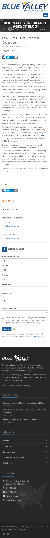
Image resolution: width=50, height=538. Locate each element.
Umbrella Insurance (13, 226)
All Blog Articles (10, 209)
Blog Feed (8, 200)
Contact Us (25, 446)
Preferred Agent (10, 308)
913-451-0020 (11, 488)
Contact (19, 386)
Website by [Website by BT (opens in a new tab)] (20, 529)
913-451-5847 (11, 492)
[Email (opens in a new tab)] (16, 57)
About (11, 386)
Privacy (45, 526)
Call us (23, 168)
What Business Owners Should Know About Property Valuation (25, 413)
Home (4, 386)
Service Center (25, 452)
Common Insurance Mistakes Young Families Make (25, 404)
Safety (7, 222)
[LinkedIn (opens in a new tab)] (12, 57)
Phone (6, 275)
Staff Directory (25, 463)
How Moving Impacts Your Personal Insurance (25, 420)
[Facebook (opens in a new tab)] (3, 57)
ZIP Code (7, 284)
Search (37, 526)
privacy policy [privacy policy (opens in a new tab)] (38, 336)
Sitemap (27, 386)
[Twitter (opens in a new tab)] (8, 57)
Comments (7, 294)
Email (5, 265)
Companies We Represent (25, 457)
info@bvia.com (12, 496)
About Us (25, 440)
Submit (7, 329)
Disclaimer (8, 529)
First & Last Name (10, 256)
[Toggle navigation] (45, 15)
